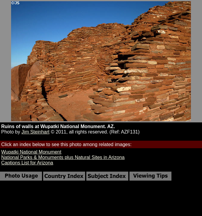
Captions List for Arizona (27, 162)
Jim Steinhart (35, 131)
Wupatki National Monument (31, 151)
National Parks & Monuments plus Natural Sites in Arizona (63, 157)
